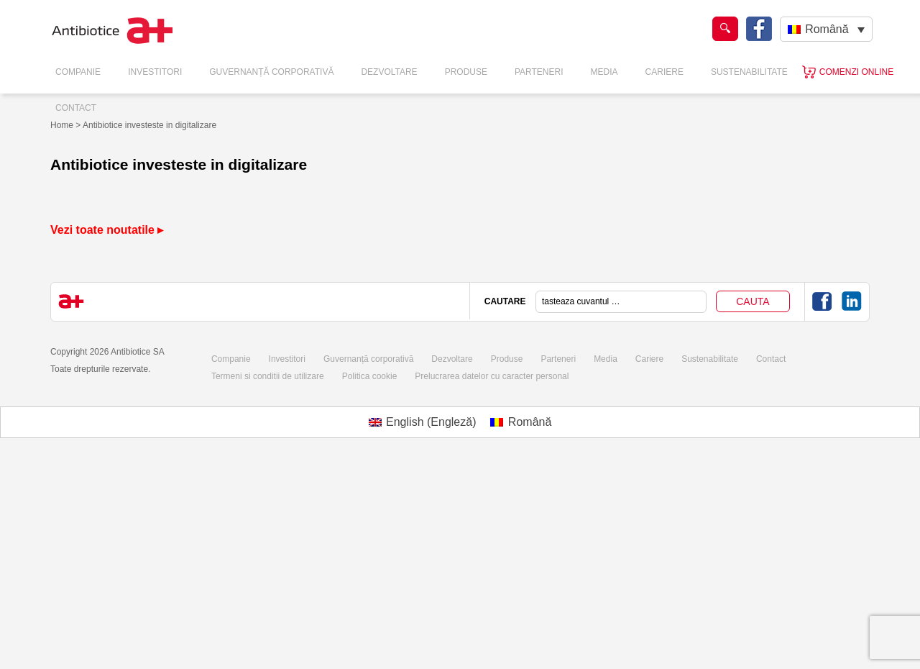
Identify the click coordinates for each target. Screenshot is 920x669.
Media (604, 72)
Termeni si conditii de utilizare (267, 376)
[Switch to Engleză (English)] (423, 422)
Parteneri (539, 72)
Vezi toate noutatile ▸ (106, 230)
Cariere (664, 72)
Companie (78, 72)
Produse (466, 72)
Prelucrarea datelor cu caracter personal (492, 376)
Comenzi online (856, 72)
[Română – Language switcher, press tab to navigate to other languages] (826, 29)
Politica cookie (369, 376)
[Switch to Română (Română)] (520, 422)
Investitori (155, 72)
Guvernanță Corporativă (271, 72)
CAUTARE (505, 301)
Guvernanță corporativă (368, 359)
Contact (75, 108)
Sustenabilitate (749, 72)
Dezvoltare (389, 72)
